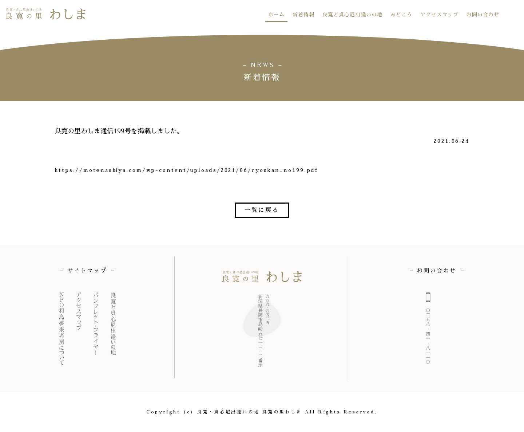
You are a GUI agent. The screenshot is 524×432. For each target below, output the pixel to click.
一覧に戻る (262, 210)
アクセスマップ (439, 14)
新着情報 (303, 14)
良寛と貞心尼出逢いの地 (352, 14)
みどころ (401, 14)
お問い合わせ (483, 14)
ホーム (276, 14)
